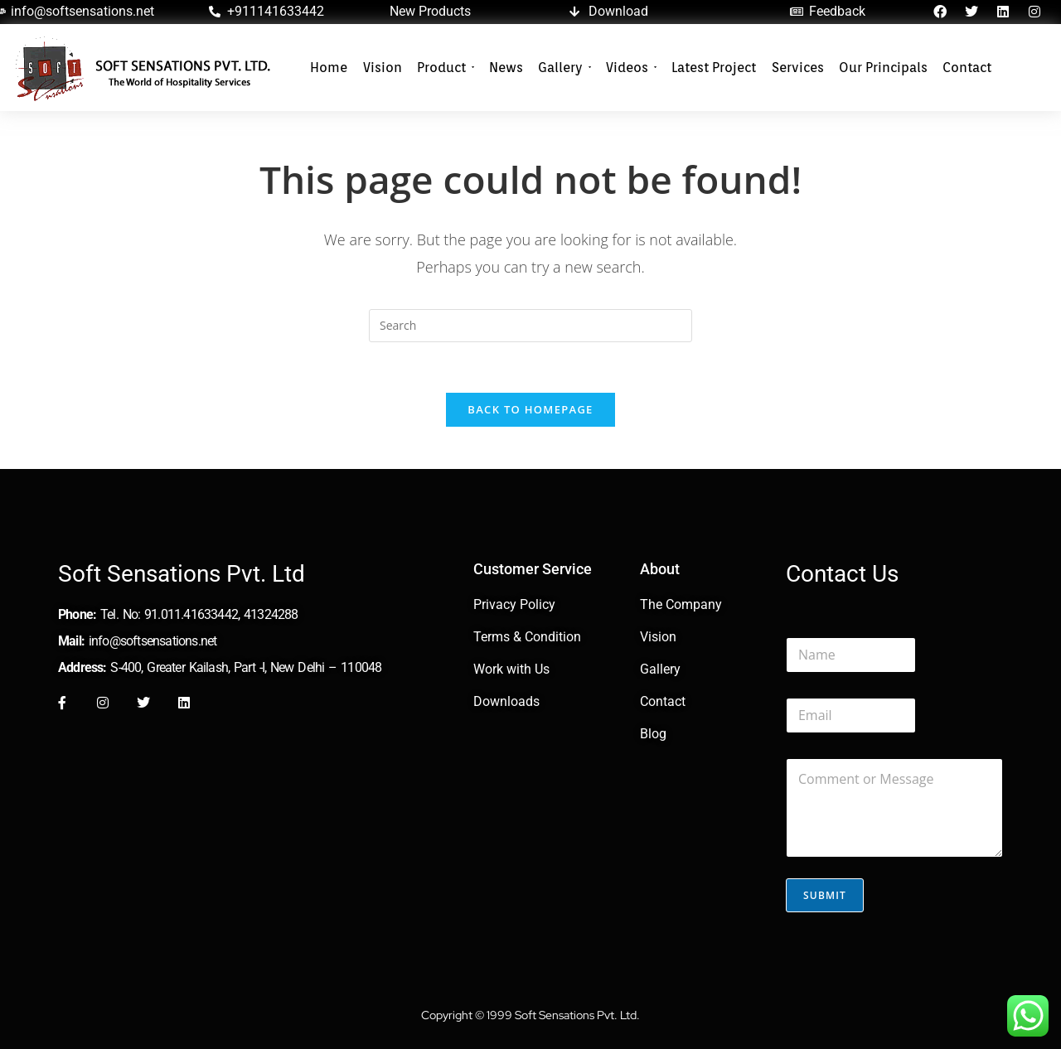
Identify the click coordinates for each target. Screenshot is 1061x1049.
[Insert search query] (530, 325)
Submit (824, 895)
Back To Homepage (530, 409)
